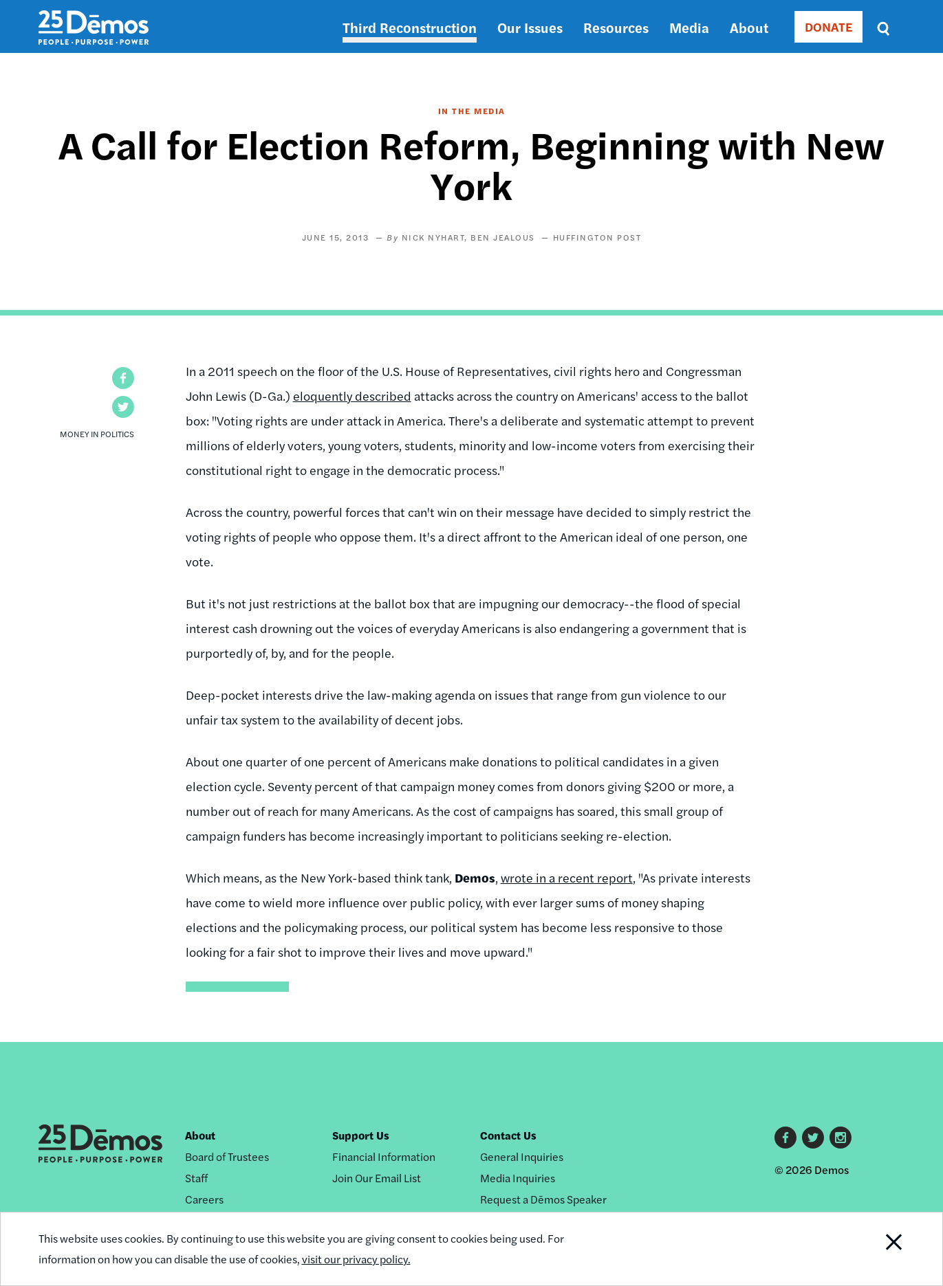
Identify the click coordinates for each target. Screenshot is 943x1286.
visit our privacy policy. (356, 1259)
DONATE (828, 26)
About (749, 27)
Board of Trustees (227, 1156)
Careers (204, 1199)
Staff (196, 1178)
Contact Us (508, 1135)
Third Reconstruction (410, 27)
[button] (123, 378)
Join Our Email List (376, 1178)
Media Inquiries (517, 1178)
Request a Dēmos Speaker (543, 1199)
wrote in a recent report (567, 877)
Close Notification (876, 1248)
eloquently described (352, 395)
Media (689, 27)
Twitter (813, 1138)
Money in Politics (97, 434)
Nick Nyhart (433, 237)
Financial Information (383, 1156)
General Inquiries (521, 1156)
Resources (616, 27)
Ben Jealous (502, 237)
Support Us (360, 1135)
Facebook (785, 1138)
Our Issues (530, 27)
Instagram (841, 1138)
